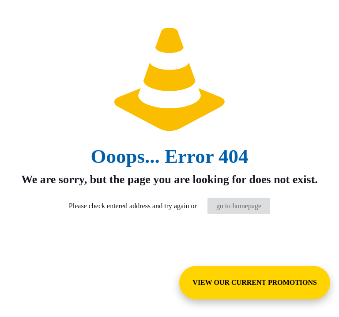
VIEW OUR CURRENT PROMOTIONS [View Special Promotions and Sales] (254, 282)
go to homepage (238, 206)
